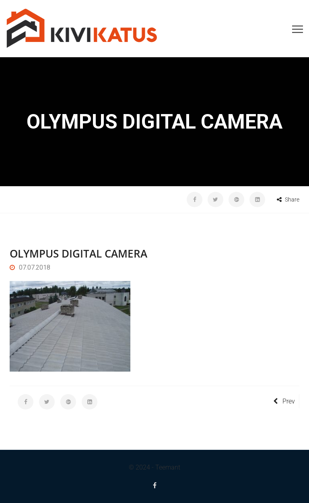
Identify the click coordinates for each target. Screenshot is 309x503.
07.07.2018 (30, 267)
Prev (284, 401)
